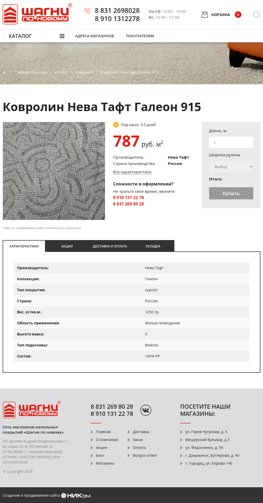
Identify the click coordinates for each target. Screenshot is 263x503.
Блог (100, 455)
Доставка (141, 431)
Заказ (138, 439)
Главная (103, 431)
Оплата (139, 447)
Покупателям (140, 35)
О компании (107, 439)
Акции (101, 447)
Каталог (20, 36)
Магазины (105, 463)
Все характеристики (132, 171)
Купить (231, 193)
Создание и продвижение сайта (31, 495)
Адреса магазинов (94, 35)
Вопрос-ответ (145, 455)
